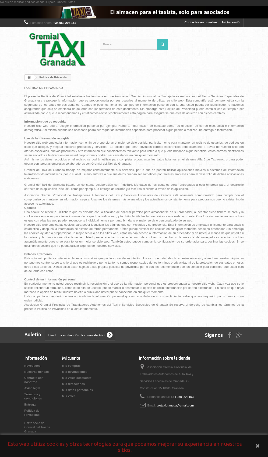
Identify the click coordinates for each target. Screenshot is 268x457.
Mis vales (69, 396)
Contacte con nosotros (201, 22)
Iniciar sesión (231, 22)
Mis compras (71, 365)
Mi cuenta (71, 358)
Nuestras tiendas (36, 372)
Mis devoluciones (74, 372)
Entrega (29, 404)
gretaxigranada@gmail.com (175, 405)
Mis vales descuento (77, 378)
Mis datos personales (77, 390)
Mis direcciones (73, 384)
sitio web (42, 224)
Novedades (32, 365)
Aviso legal (32, 388)
